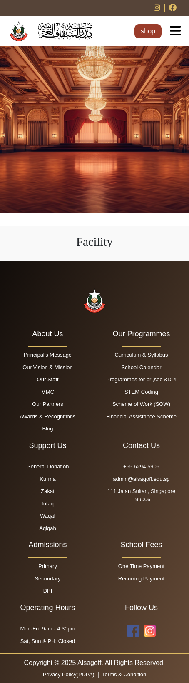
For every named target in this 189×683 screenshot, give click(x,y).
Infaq (48, 503)
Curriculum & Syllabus (141, 355)
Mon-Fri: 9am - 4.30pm (47, 628)
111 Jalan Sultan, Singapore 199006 (141, 495)
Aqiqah (47, 528)
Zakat (48, 491)
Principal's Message (48, 355)
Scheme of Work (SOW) (141, 404)
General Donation (48, 466)
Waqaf (47, 516)
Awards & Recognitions (47, 416)
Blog (47, 428)
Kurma (47, 479)
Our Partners (47, 404)
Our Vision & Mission (47, 367)
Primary (47, 566)
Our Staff (48, 379)
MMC (47, 392)
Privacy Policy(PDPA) (69, 674)
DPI (47, 591)
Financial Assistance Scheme (141, 416)
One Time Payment (141, 566)
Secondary (47, 578)
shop (148, 31)
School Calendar (141, 367)
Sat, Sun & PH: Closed (47, 641)
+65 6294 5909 (141, 466)
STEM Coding (141, 392)
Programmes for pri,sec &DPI (141, 379)
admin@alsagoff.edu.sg (141, 479)
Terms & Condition (124, 674)
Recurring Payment (141, 578)
